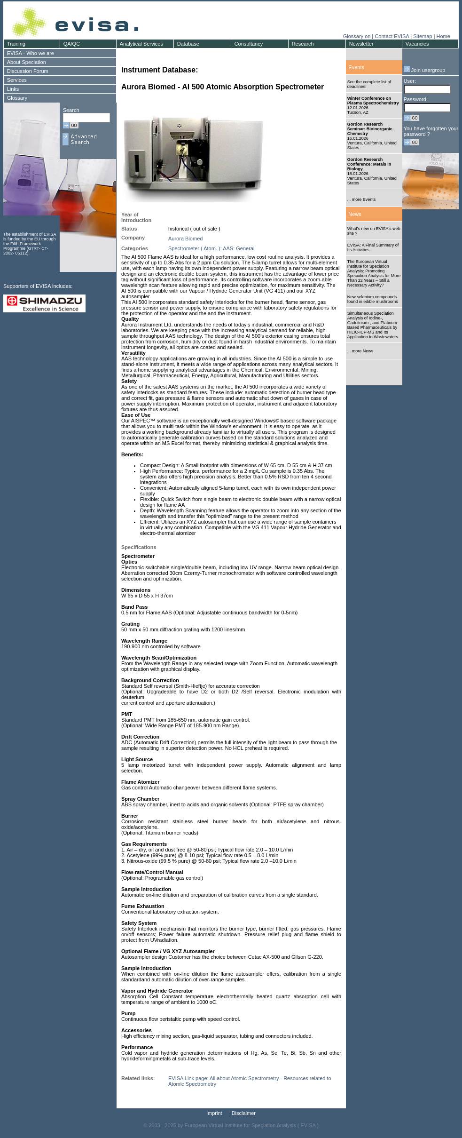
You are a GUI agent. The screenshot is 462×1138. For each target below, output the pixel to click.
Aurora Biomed (185, 238)
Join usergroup (425, 70)
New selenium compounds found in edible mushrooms (372, 299)
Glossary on (357, 36)
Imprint (214, 1113)
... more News (360, 351)
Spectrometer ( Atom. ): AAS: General (211, 248)
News (354, 214)
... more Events (361, 199)
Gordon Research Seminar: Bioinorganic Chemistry (369, 129)
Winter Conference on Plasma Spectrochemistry (373, 100)
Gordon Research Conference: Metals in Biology (369, 164)
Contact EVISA (392, 36)
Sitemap (422, 36)
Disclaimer (244, 1113)
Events (356, 67)
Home (443, 36)
